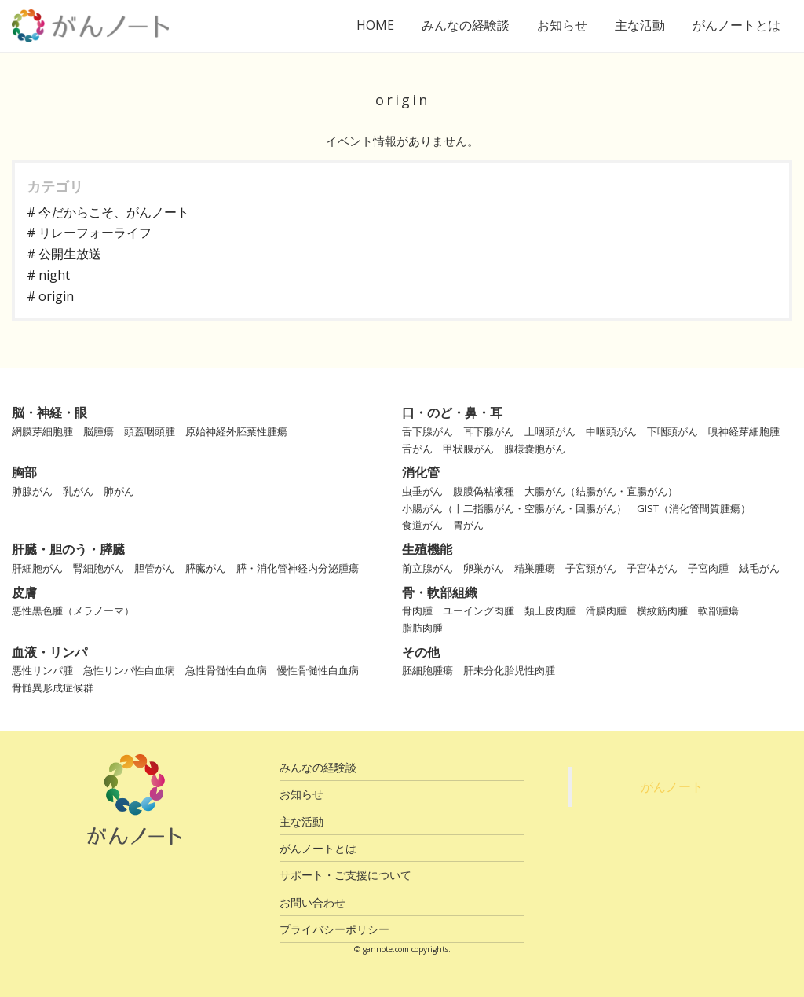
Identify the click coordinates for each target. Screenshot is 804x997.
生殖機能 (427, 549)
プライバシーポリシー (334, 929)
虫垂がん (422, 491)
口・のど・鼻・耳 (452, 412)
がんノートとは (736, 25)
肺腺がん (32, 491)
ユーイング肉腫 (478, 610)
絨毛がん (759, 568)
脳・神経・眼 (49, 412)
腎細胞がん (98, 568)
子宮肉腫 (708, 568)
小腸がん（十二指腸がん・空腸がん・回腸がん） (514, 508)
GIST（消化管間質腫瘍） (694, 508)
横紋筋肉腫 (662, 610)
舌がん (417, 449)
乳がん (78, 491)
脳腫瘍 (98, 431)
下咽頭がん (672, 431)
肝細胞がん (37, 568)
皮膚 (24, 592)
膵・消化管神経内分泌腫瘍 (297, 568)
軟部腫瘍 (718, 610)
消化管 (421, 472)
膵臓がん (205, 568)
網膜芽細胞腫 (42, 431)
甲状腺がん (468, 449)
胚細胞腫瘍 (427, 670)
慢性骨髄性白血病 (318, 670)
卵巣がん (483, 568)
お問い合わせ (312, 902)
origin (56, 296)
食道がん (422, 525)
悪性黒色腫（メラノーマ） (73, 610)
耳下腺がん (488, 431)
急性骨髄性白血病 (226, 670)
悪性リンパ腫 (42, 670)
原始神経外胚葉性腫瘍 (236, 431)
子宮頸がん (590, 568)
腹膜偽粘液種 (483, 491)
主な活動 (640, 25)
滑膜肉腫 (606, 610)
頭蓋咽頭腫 (149, 431)
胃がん (468, 525)
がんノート (672, 786)
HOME (375, 25)
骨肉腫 (417, 610)
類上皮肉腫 (550, 610)
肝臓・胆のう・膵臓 (68, 549)
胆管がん (154, 568)
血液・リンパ (49, 652)
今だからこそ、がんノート (113, 212)
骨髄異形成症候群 (52, 687)
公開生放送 (69, 253)
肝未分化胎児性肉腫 (509, 670)
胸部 (24, 472)
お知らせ (562, 25)
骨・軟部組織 (439, 592)
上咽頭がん (550, 431)
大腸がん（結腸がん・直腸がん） (601, 491)
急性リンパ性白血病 (129, 670)
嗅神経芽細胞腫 (744, 431)
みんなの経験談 (466, 25)
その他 (421, 652)
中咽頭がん (611, 431)
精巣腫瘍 (534, 568)
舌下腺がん (427, 431)
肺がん (119, 491)
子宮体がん (652, 568)
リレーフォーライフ (95, 232)
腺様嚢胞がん (534, 449)
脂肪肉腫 (422, 628)
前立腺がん (427, 568)
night (54, 275)
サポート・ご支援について (345, 874)
